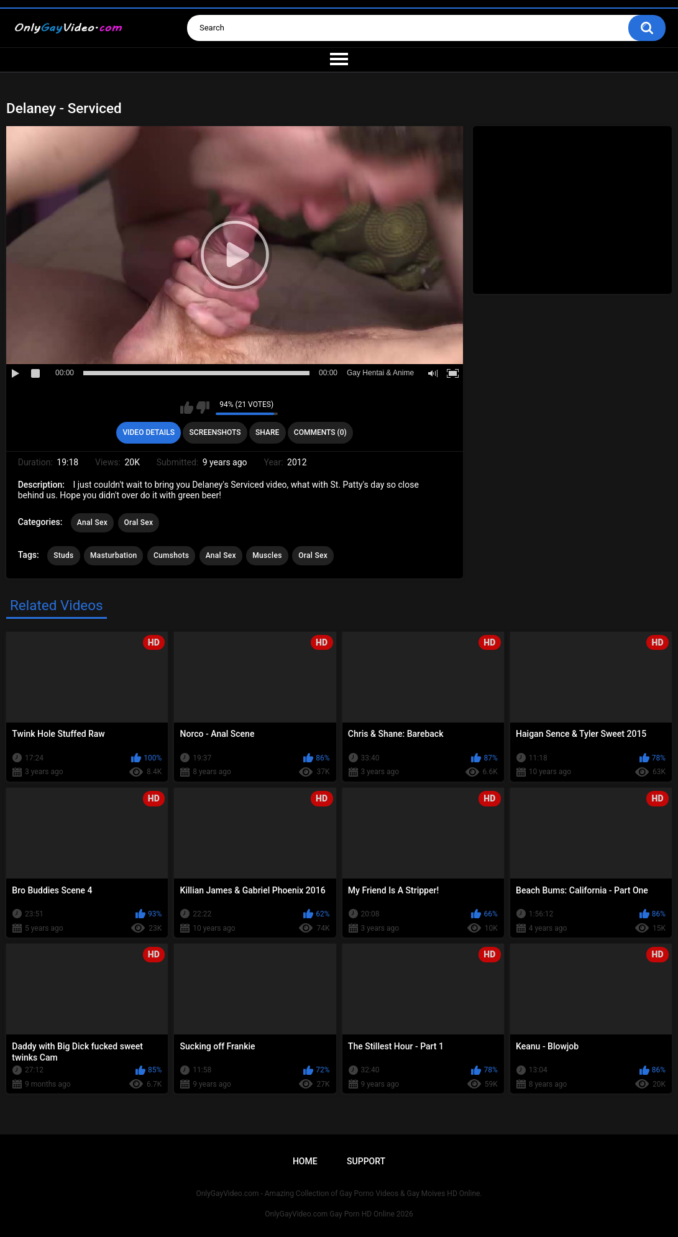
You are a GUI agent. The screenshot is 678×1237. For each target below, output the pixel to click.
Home (305, 1161)
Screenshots (215, 432)
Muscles (267, 555)
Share (267, 432)
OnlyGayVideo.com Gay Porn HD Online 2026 (339, 1214)
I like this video (186, 407)
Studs (63, 555)
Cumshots (171, 555)
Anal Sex (92, 522)
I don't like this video (202, 407)
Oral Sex (138, 522)
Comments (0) (320, 432)
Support (366, 1161)
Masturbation (113, 555)
